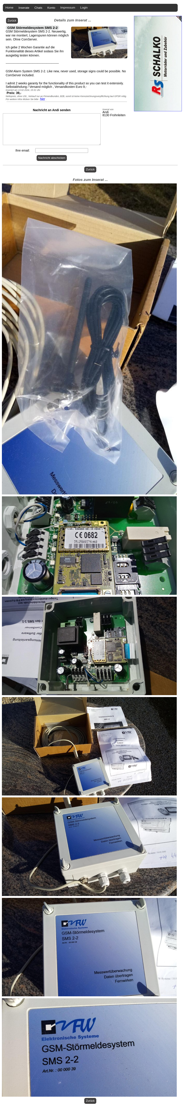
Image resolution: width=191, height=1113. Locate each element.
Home (9, 7)
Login (84, 7)
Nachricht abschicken (51, 157)
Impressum (67, 7)
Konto (51, 7)
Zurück (12, 20)
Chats (38, 7)
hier (42, 99)
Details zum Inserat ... (72, 20)
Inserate (24, 7)
